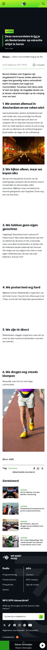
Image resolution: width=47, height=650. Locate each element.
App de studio (32, 585)
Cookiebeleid (8, 637)
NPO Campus (32, 580)
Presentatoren (9, 580)
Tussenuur (13, 468)
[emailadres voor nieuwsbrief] (23, 616)
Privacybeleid (32, 630)
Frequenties (8, 585)
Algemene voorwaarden (13, 630)
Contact (29, 575)
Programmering (10, 575)
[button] (42, 645)
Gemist (6, 590)
